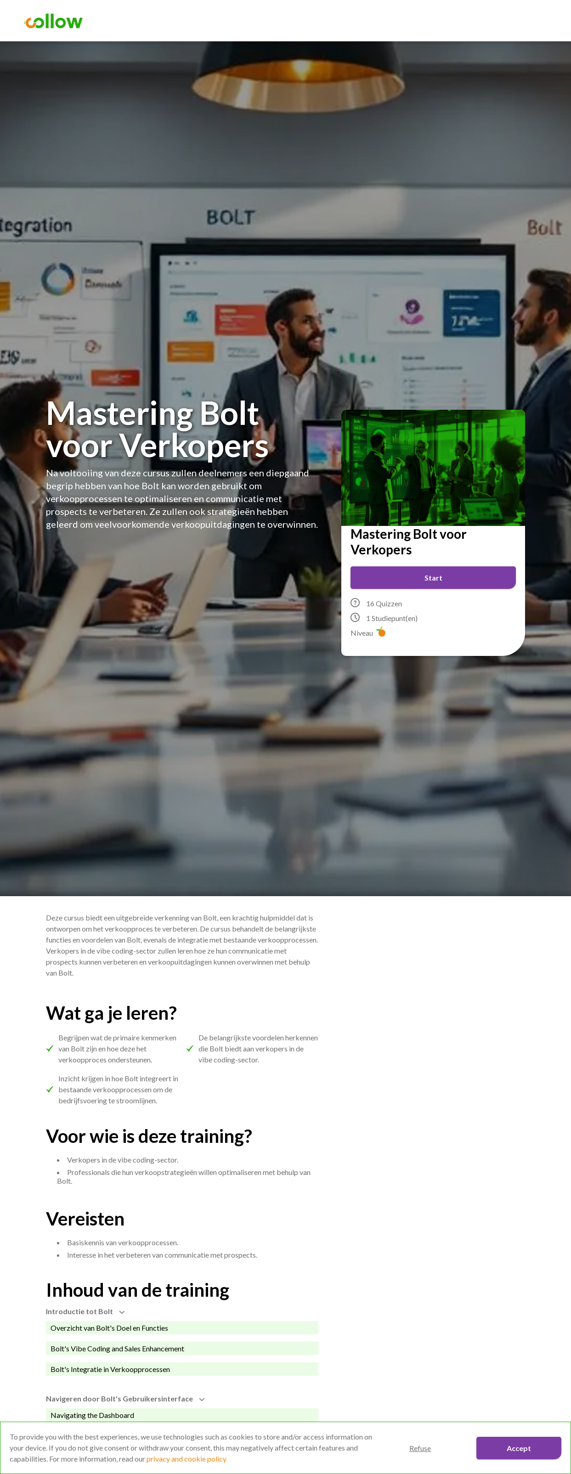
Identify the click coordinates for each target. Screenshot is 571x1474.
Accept (519, 1448)
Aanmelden (519, 21)
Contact (452, 21)
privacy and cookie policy (186, 1458)
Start (433, 577)
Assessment (263, 21)
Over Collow (391, 21)
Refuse (420, 1448)
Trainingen (327, 21)
